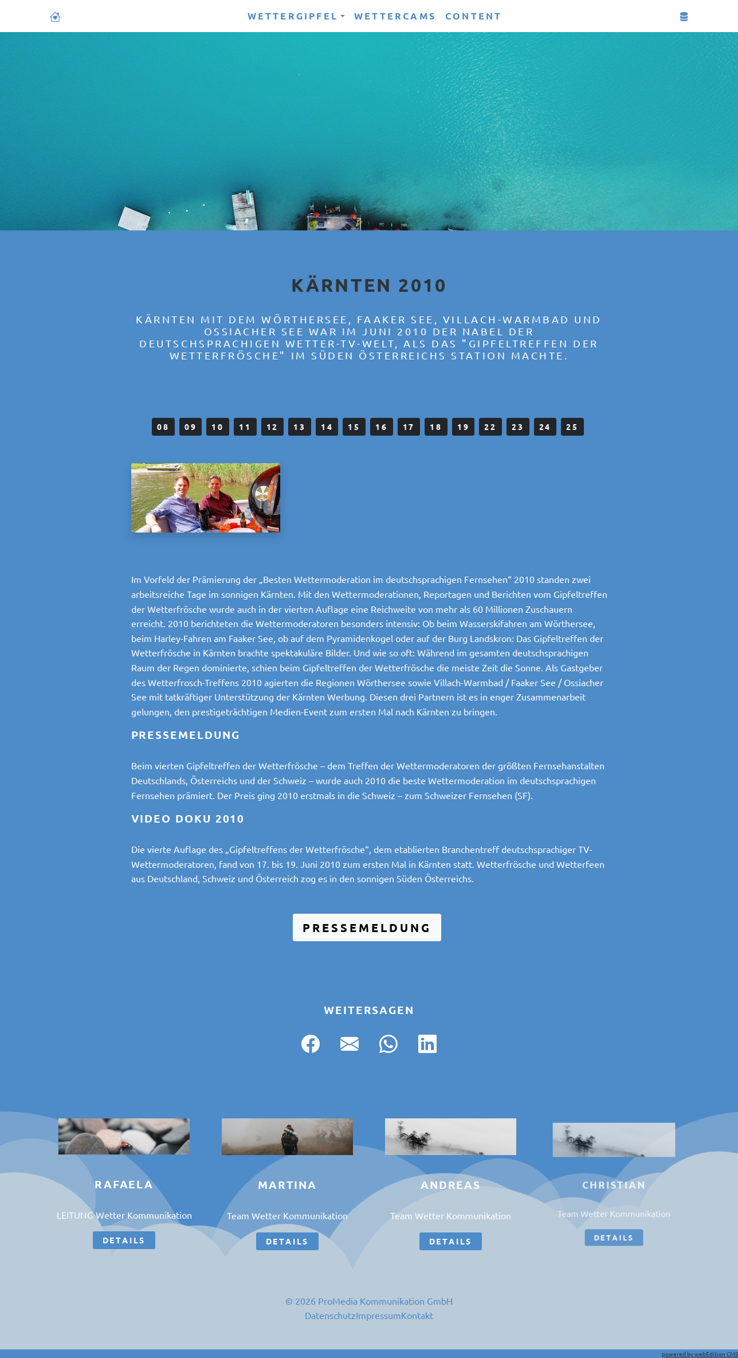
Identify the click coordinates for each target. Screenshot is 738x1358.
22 (490, 426)
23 (518, 426)
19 (463, 426)
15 (354, 426)
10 (217, 426)
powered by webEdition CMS (700, 1353)
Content (473, 16)
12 (272, 426)
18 (436, 426)
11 (245, 426)
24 (545, 426)
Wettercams (395, 16)
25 (572, 426)
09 (191, 426)
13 (299, 426)
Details (124, 1240)
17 (409, 426)
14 (327, 426)
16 (381, 426)
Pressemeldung (367, 927)
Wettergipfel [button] (293, 16)
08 (163, 426)
